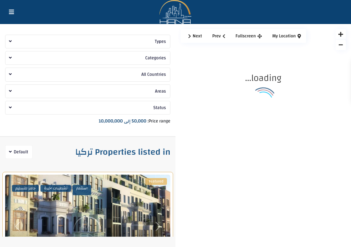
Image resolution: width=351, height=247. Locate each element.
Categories (155, 58)
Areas (160, 91)
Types (160, 41)
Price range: (159, 120)
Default (21, 152)
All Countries (153, 74)
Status (159, 108)
